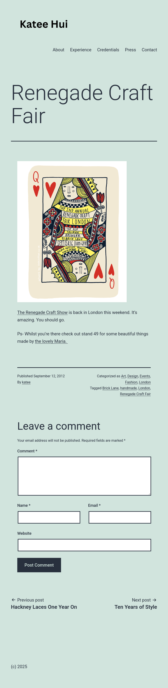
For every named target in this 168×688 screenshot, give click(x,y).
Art (123, 376)
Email (94, 505)
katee (26, 382)
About (58, 49)
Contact (149, 49)
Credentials (108, 49)
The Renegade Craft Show (42, 312)
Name (23, 505)
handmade (128, 388)
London (145, 382)
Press (130, 49)
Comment (27, 451)
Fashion (131, 382)
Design (132, 376)
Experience (80, 49)
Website (24, 533)
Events (145, 376)
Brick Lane (110, 388)
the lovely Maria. (51, 341)
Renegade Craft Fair (135, 394)
